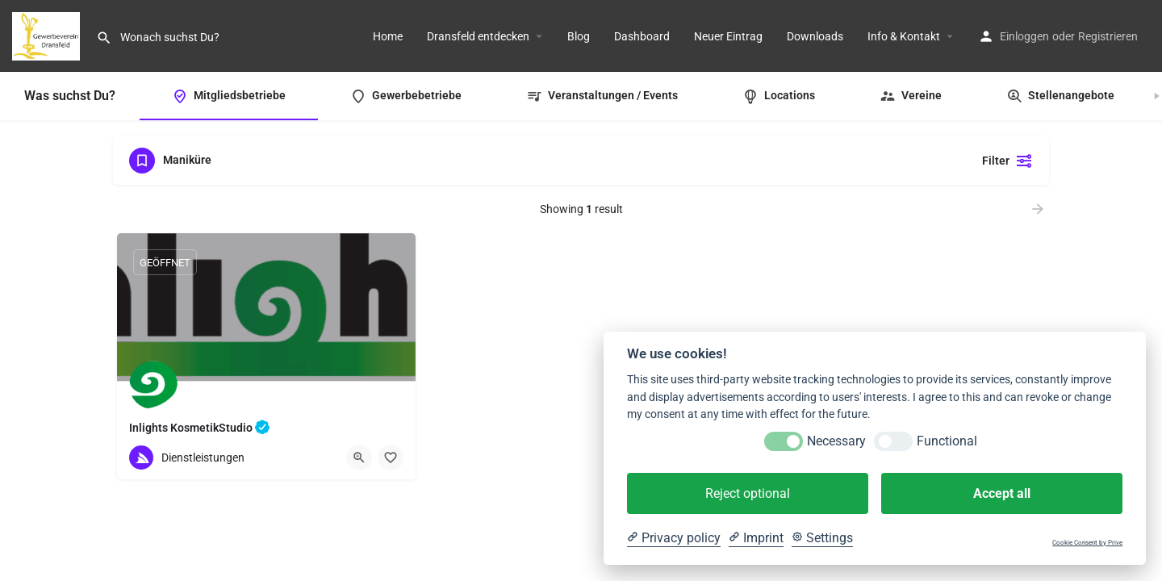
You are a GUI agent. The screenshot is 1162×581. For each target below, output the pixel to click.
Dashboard (642, 36)
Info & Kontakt (903, 36)
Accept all (1001, 493)
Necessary (836, 441)
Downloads (815, 36)
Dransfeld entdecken (478, 36)
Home (388, 36)
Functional (947, 441)
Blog (578, 36)
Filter (1007, 160)
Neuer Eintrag (728, 36)
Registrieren (1108, 36)
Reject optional (747, 493)
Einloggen (1024, 36)
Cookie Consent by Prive (1087, 542)
